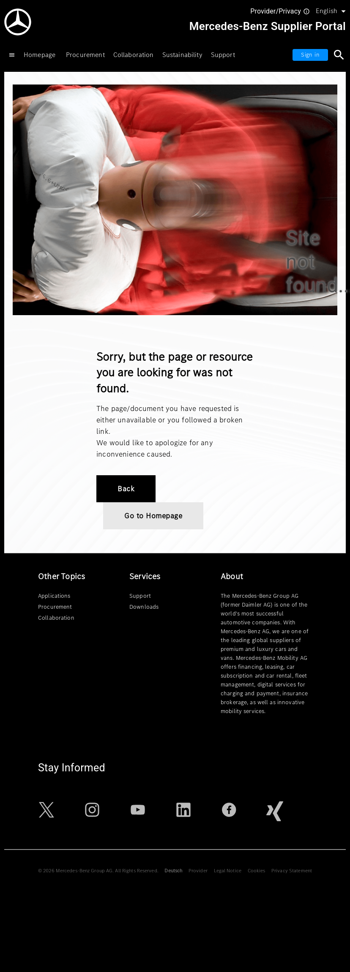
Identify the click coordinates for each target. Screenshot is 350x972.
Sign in (310, 55)
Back (126, 489)
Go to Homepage (153, 516)
